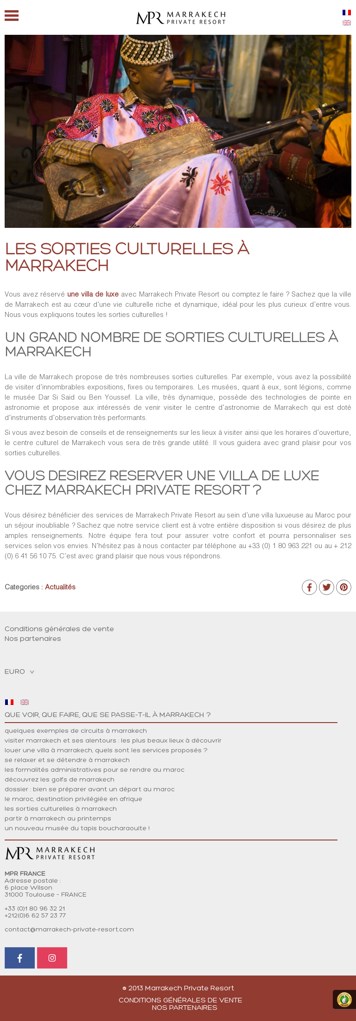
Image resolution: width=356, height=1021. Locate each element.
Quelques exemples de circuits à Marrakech (76, 731)
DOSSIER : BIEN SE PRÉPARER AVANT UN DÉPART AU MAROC (90, 789)
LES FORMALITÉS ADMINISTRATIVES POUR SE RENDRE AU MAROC (94, 770)
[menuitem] (347, 12)
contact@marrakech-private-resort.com (69, 929)
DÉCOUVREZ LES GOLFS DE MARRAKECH (59, 779)
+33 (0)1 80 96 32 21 (35, 908)
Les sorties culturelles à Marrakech (61, 809)
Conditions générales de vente (59, 629)
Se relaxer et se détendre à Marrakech (67, 760)
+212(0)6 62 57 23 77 (35, 915)
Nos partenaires (33, 639)
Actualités (60, 586)
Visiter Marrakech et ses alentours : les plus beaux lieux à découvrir (113, 740)
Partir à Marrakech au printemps (58, 818)
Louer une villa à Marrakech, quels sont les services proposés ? (106, 750)
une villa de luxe (93, 294)
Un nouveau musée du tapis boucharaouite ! (77, 828)
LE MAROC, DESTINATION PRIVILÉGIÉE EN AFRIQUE (73, 799)
